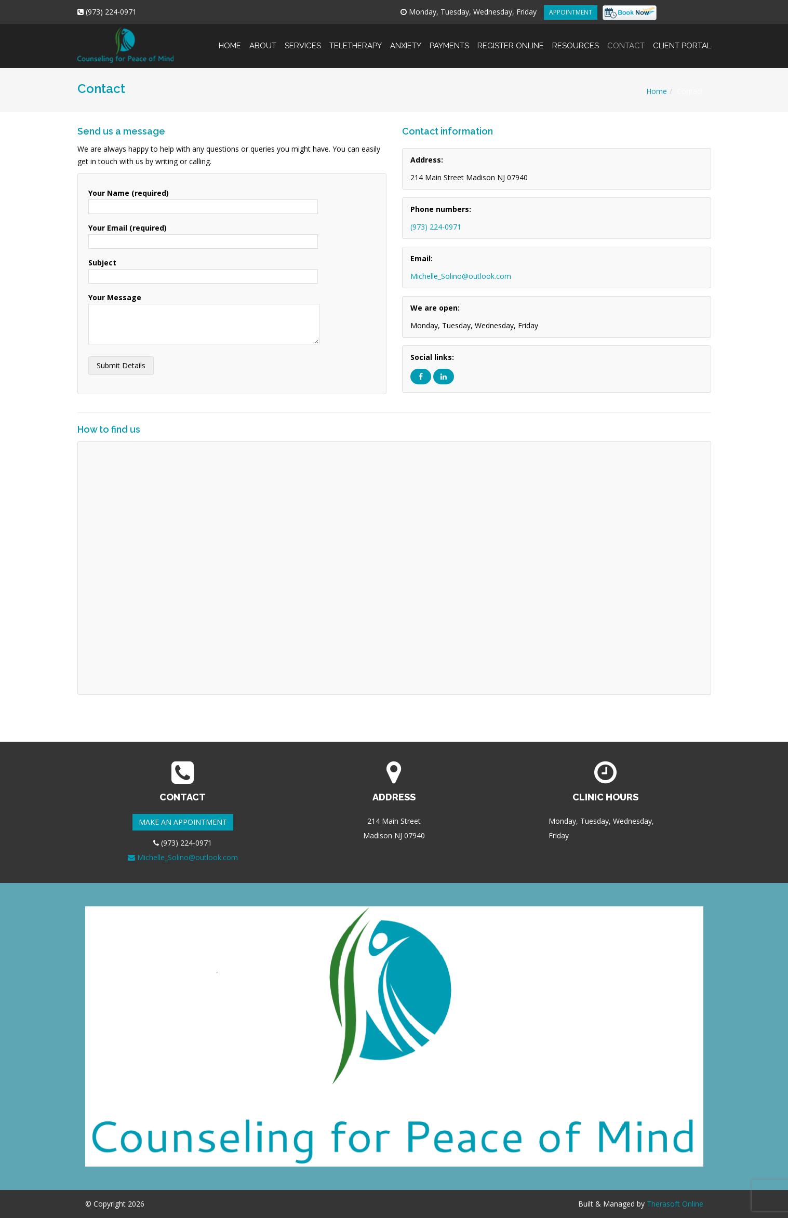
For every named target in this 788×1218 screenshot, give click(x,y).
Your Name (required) (203, 199)
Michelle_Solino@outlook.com (460, 276)
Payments (449, 37)
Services (303, 37)
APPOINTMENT (570, 12)
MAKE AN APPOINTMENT (183, 822)
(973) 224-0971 (435, 227)
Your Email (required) (203, 234)
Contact (626, 37)
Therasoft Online (675, 1204)
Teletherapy (355, 37)
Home (230, 37)
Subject (203, 269)
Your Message (203, 319)
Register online (510, 37)
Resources (575, 37)
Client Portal (680, 37)
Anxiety (405, 37)
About (263, 37)
